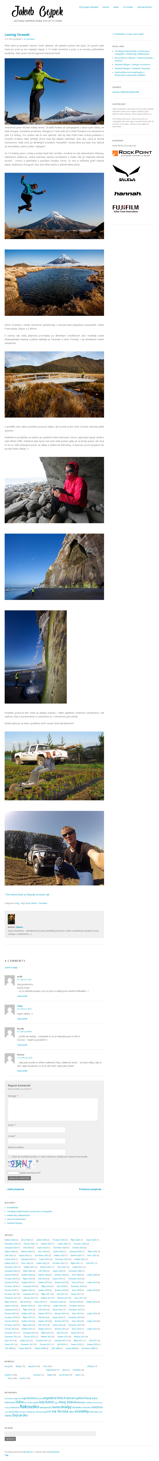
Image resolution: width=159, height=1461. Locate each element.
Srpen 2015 (58, 1309)
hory (10, 1378)
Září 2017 (61, 1294)
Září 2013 (42, 1325)
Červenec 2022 (61, 1259)
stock (64, 1370)
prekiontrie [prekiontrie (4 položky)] (14, 1407)
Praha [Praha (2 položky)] (7, 1408)
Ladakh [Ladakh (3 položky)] (35, 1403)
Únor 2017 (79, 1298)
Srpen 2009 (24, 1348)
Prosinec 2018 (11, 1286)
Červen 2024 (78, 1247)
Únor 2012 (9, 1340)
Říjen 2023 (92, 1251)
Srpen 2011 (10, 1344)
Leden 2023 (10, 1259)
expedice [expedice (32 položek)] (50, 1398)
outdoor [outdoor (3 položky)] (89, 1403)
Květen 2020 (27, 1275)
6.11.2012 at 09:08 (24, 1032)
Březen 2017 (63, 1298)
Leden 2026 (41, 1240)
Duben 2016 (10, 1306)
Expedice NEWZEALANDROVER (125, 92)
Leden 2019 (92, 1282)
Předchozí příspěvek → (91, 1189)
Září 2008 (55, 1348)
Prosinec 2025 (58, 1240)
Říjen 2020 (27, 1271)
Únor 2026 (25, 1240)
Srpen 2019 (57, 1279)
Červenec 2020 (75, 1271)
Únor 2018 (76, 1290)
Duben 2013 (43, 1329)
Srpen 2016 (39, 1302)
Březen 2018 (60, 1290)
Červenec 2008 (88, 1348)
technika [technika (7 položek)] (13, 1411)
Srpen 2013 (57, 1325)
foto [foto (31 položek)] (60, 1398)
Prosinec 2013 (11, 1325)
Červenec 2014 (75, 1317)
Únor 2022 (25, 1263)
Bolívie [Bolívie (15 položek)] (31, 1398)
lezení (22, 1378)
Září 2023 (9, 1255)
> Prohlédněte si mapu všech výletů (128, 34)
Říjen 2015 (27, 1309)
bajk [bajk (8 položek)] (24, 1398)
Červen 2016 (74, 1302)
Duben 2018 (43, 1290)
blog (17, 903)
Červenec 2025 (11, 1244)
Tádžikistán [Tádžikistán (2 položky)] (31, 1412)
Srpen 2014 (57, 1317)
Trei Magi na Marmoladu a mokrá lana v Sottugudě (29, 1211)
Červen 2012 (29, 1336)
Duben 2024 (10, 1251)
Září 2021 (90, 1263)
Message (13, 1096)
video (77, 1375)
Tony (20, 1006)
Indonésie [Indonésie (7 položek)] (10, 1402)
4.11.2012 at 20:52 (24, 1009)
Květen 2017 (46, 1298)
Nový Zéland (31, 903)
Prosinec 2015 (75, 1306)
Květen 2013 (27, 1329)
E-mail (12, 1136)
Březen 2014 (60, 1321)
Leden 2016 (58, 1306)
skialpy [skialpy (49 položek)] (66, 1407)
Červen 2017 (29, 1298)
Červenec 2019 (75, 1279)
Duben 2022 (10, 1263)
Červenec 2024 (59, 1247)
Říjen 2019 (27, 1279)
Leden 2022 (41, 1263)
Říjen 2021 (75, 1263)
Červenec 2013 (75, 1325)
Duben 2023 (76, 1255)
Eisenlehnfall (12, 1207)
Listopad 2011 (60, 1340)
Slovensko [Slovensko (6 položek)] (77, 1407)
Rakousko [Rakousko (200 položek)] (29, 1406)
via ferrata (63, 1375)
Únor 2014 (76, 1321)
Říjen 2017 (46, 1294)
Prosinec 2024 (80, 1244)
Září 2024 (27, 1247)
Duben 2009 (40, 1348)
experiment (51, 1370)
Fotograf (128, 7)
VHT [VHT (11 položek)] (48, 1411)
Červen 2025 (29, 1244)
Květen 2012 (46, 1336)
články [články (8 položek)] (8, 1415)
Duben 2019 (43, 1282)
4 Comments (29, 39)
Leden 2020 (92, 1275)
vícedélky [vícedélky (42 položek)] (82, 1411)
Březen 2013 (60, 1329)
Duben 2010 (92, 1344)
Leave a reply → (12, 967)
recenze (36, 1375)
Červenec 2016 (56, 1302)
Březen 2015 (60, 1313)
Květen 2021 (29, 1267)
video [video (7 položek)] (71, 1411)
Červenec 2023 (41, 1255)
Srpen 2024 (42, 1247)
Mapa (116, 7)
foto (45, 1366)
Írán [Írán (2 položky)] (101, 1412)
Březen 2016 (26, 1306)
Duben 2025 (46, 1244)
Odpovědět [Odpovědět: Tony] (22, 1019)
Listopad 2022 (27, 1259)
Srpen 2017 (76, 1294)
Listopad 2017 (29, 1294)
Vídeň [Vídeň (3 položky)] (91, 1412)
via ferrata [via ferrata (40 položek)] (60, 1411)
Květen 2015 (27, 1313)
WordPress (28, 1452)
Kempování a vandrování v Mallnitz (130, 75)
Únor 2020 (76, 1275)
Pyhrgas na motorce (141, 64)
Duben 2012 (63, 1336)
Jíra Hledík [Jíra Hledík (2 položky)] (28, 1403)
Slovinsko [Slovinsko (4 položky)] (86, 1407)
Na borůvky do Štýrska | (125, 58)
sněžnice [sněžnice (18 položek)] (97, 1407)
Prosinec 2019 (11, 1279)
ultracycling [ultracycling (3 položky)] (41, 1412)
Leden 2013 (92, 1329)
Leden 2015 (92, 1313)
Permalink (43, 903)
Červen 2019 (10, 1282)
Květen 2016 (91, 1302)
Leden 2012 (25, 1340)
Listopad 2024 (11, 1247)
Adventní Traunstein (141, 68)
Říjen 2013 (27, 1325)
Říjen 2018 (46, 1286)
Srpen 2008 (71, 1348)
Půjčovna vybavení (88, 7)
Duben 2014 (43, 1321)
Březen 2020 (60, 1275)
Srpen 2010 (76, 1344)
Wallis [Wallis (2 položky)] (97, 1412)
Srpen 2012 (76, 1333)
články (18, 1366)
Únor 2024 (42, 1251)
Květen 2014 (27, 1321)
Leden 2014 (92, 1321)
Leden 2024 (58, 1251)
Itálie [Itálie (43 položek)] (20, 1402)
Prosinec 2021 (58, 1263)
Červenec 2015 (75, 1309)
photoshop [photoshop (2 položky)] (97, 1403)
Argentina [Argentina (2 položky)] (18, 1399)
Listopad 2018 (29, 1286)
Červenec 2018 (77, 1286)
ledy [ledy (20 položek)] (41, 1402)
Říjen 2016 (9, 1302)
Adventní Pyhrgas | (123, 64)
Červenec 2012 (11, 1336)
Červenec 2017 (11, 1298)
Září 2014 (42, 1317)
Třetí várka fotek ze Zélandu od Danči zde (27, 894)
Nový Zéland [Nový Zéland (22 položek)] (67, 1402)
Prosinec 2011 (42, 1340)
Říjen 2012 (46, 1333)
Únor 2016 (42, 1306)
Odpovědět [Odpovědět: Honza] (22, 1071)
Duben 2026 (10, 1240)
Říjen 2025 (75, 1240)
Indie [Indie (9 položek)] (95, 1398)
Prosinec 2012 (11, 1333)
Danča (19, 927)
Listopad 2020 (11, 1271)
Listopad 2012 (29, 1333)
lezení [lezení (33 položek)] (49, 1402)
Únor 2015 (76, 1313)
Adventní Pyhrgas (14, 1223)
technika (76, 1370)
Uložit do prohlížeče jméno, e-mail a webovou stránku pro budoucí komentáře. (49, 1156)
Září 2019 (42, 1279)
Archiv (106, 7)
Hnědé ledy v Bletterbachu (18, 1215)
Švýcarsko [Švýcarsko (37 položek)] (20, 1415)
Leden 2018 (92, 1290)
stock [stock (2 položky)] (7, 1412)
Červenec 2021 (11, 1267)
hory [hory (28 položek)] (87, 1398)
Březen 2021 (45, 1267)
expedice (32, 1366)
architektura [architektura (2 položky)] (9, 1399)
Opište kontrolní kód (29, 1173)
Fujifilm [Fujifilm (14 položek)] (79, 1398)
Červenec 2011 (27, 1344)
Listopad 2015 (11, 1309)
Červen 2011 (45, 1344)
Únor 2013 (76, 1329)
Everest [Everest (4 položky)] (39, 1398)
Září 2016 (24, 1302)
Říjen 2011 (78, 1340)
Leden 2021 (77, 1267)
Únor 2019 (76, 1282)
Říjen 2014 (27, 1317)
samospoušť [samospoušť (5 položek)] (45, 1407)
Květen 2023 (59, 1255)
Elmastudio (54, 1452)
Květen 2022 (79, 1259)
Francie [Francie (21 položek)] (69, 1398)
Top (6, 1455)
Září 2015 (42, 1309)
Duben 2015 (43, 1313)
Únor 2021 (61, 1267)
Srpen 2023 (24, 1255)
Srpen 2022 (44, 1259)
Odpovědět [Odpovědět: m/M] (22, 996)
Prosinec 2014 (11, 1317)
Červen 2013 (10, 1329)
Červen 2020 (10, 1275)
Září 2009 (9, 1348)
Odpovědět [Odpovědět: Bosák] (22, 1045)
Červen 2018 (10, 1290)
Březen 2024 (26, 1251)
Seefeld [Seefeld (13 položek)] (56, 1407)
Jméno (12, 1125)
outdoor (8, 1375)
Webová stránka (16, 1147)
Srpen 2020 (58, 1271)
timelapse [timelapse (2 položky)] (23, 1412)
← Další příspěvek (14, 1189)
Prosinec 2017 (11, 1294)
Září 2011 (93, 1340)
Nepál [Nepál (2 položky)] (56, 1403)
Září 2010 (61, 1344)
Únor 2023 (91, 1255)
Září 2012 (61, 1333)
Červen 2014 (10, 1321)
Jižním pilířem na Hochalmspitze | (129, 72)
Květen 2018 (27, 1290)
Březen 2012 (79, 1336)
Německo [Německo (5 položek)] (81, 1402)
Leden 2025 (63, 1244)
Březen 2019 (60, 1282)
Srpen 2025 (91, 1240)
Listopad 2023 (75, 1251)
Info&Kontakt (144, 7)
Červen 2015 (10, 1313)
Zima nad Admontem (16, 1219)
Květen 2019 (27, 1282)
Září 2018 (61, 1286)
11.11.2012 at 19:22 (24, 1058)
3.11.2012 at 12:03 (24, 980)
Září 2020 (42, 1271)
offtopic (90, 1366)
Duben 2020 (43, 1275)
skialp (49, 1375)
